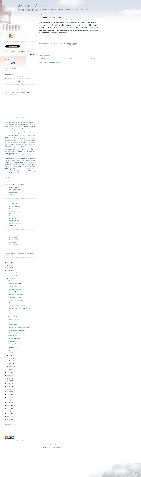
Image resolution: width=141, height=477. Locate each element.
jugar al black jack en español (16, 92)
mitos (33, 154)
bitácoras (14, 126)
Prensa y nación (12, 344)
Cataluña (8, 122)
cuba (21, 138)
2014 (8, 394)
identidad (32, 145)
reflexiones (22, 164)
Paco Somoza (13, 192)
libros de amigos (8, 151)
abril (10, 361)
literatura (15, 151)
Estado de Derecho (16, 122)
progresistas (32, 162)
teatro (6, 171)
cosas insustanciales (28, 133)
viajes (18, 171)
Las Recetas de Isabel (15, 189)
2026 (8, 262)
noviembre (12, 275)
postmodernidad (24, 162)
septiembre (12, 347)
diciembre (12, 273)
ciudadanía (7, 131)
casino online (8, 94)
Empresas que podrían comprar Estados (19, 308)
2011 (8, 402)
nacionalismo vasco (26, 158)
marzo (11, 363)
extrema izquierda (19, 143)
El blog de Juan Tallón (15, 206)
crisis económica (29, 135)
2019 (8, 381)
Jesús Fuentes (13, 216)
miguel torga (25, 154)
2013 (8, 397)
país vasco (16, 160)
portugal (16, 162)
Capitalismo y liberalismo (15, 289)
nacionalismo (11, 158)
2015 (8, 392)
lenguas (33, 147)
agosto (11, 350)
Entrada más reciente (44, 58)
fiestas (28, 143)
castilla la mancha (23, 126)
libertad (15, 149)
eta (29, 140)
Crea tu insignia (9, 74)
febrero (11, 366)
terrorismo (12, 171)
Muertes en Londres (13, 281)
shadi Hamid (83, 46)
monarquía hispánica (21, 156)
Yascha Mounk (92, 46)
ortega (11, 160)
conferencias (8, 133)
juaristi (16, 147)
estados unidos (23, 140)
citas (33, 128)
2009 (8, 408)
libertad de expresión (23, 149)
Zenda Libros (13, 225)
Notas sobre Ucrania (14, 338)
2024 (8, 268)
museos (33, 156)
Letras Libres (12, 218)
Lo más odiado (13, 237)
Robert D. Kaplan (25, 124)
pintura (30, 160)
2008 (8, 411)
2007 (8, 413)
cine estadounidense (22, 129)
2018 (8, 383)
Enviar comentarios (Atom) (53, 62)
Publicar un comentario (44, 55)
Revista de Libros (14, 220)
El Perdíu (12, 37)
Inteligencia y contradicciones (16, 330)
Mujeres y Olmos (13, 324)
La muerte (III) (12, 292)
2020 (8, 378)
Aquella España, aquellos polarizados (18, 327)
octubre (11, 278)
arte (11, 126)
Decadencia (11, 341)
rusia (33, 164)
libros (32, 149)
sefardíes (15, 166)
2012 (8, 400)
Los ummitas (12, 322)
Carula (11, 35)
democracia (50, 46)
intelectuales (9, 147)
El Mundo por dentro (15, 208)
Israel (31, 122)
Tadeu (11, 194)
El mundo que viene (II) (15, 311)
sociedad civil (30, 169)
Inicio (70, 58)
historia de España (22, 145)
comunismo (31, 131)
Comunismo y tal (13, 335)
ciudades (13, 131)
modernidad (8, 156)
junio (10, 355)
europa (32, 140)
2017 (8, 386)
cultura (25, 138)
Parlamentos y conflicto (14, 297)
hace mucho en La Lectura (75, 23)
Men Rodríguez (15, 124)
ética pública (16, 172)
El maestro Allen (13, 303)
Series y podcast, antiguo (15, 283)
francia (32, 143)
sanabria (8, 166)
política (11, 162)
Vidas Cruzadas (13, 244)
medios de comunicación (26, 151)
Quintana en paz (12, 316)
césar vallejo (31, 138)
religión (28, 164)
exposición (8, 143)
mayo (10, 358)
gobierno (7, 145)
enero (10, 369)
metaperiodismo (12, 153)
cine (11, 128)
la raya (27, 147)
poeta (33, 160)
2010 (8, 405)
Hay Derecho (12, 213)
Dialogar (10, 313)
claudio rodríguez (22, 131)
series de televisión (24, 166)
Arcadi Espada (13, 204)
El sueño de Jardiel (14, 211)
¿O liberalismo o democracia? (16, 305)
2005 (8, 419)
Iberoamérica (26, 122)
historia (12, 145)
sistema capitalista (20, 168)
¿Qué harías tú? (12, 286)
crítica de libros (12, 137)
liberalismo (74, 46)
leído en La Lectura (62, 46)
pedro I (21, 160)
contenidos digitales (16, 133)
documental (8, 140)
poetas (7, 162)
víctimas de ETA (26, 171)
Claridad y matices (13, 319)
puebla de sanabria (11, 164)
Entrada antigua (94, 58)
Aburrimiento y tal (13, 333)
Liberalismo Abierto (31, 5)
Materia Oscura (13, 239)
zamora (10, 172)
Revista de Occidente (15, 223)
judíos (22, 147)
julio (10, 352)
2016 (8, 389)
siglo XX (12, 169)
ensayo (15, 140)
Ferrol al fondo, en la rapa (15, 300)
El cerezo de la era (14, 187)
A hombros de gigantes (15, 235)
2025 (8, 265)
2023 (8, 270)
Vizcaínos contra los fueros (15, 294)
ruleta (19, 253)
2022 (8, 372)
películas (25, 160)
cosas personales (13, 135)
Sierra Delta (12, 242)
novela (7, 160)
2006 (8, 416)
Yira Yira (11, 247)
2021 (8, 375)
